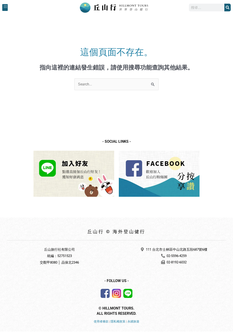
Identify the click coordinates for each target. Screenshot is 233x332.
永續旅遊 (133, 322)
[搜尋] (227, 7)
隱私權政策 (118, 322)
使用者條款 (101, 322)
